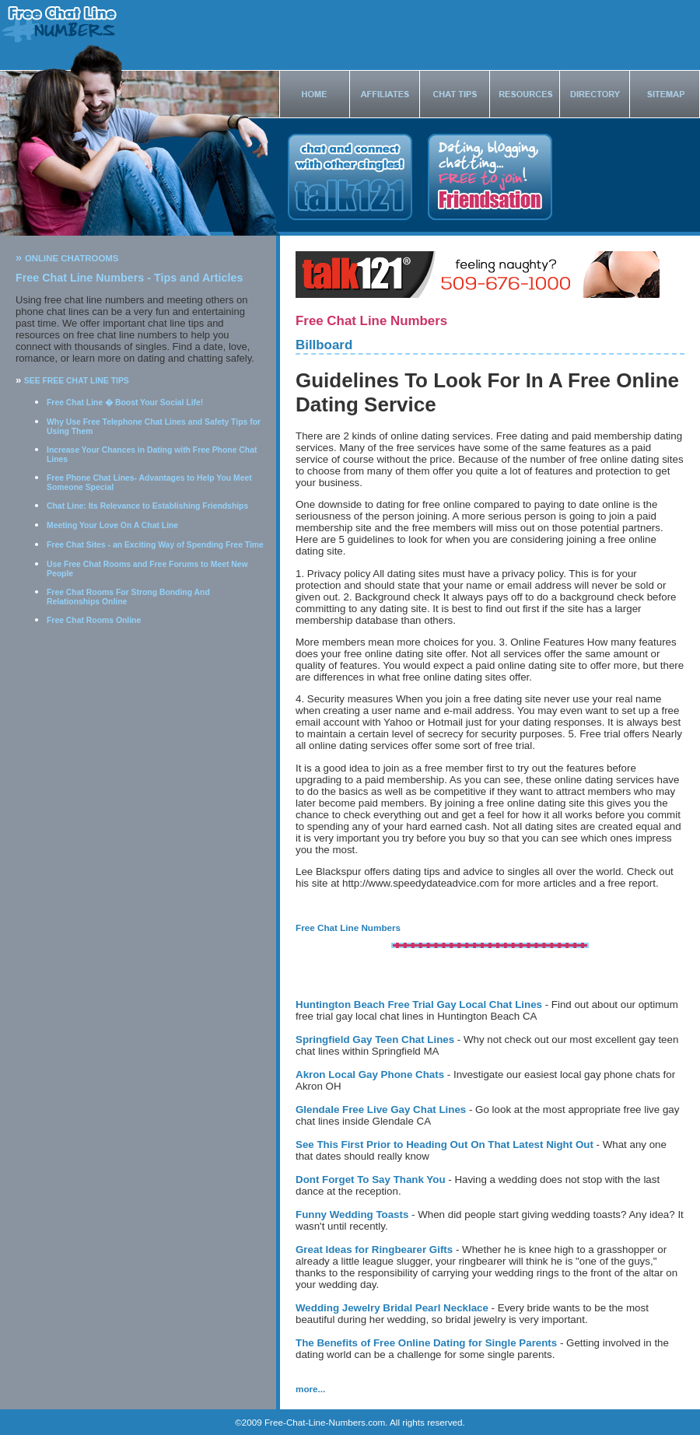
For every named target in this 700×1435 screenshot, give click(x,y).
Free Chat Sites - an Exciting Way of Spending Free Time (155, 545)
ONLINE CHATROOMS (72, 258)
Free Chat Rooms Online (94, 620)
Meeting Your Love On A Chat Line (112, 525)
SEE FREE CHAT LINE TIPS (76, 380)
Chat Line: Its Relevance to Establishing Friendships (147, 506)
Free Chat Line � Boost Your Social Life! (125, 402)
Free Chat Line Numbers (348, 927)
